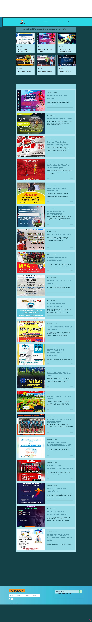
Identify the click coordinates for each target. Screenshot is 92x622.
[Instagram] (90, 620)
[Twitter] (12, 599)
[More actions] (72, 92)
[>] (81, 591)
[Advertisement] (46, 8)
